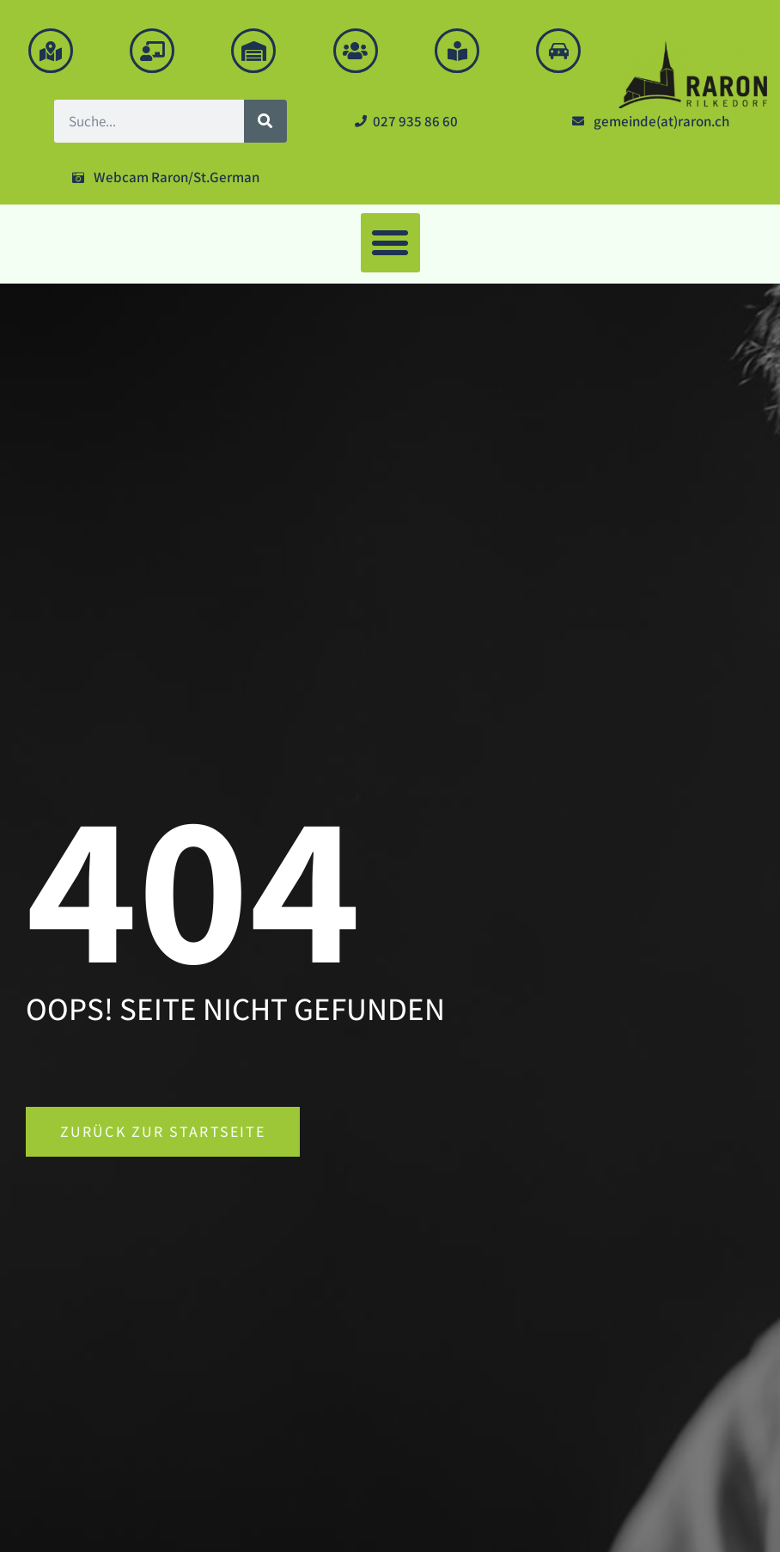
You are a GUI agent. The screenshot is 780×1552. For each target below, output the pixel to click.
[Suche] (265, 121)
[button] (390, 242)
